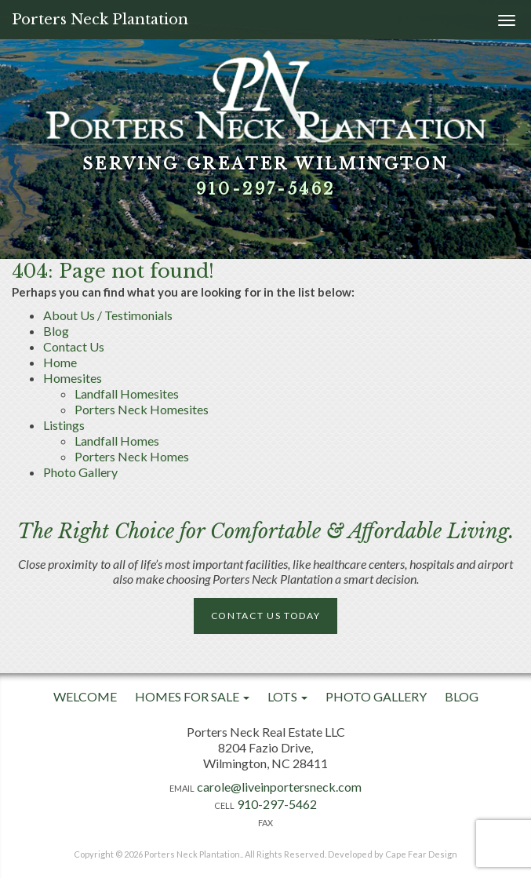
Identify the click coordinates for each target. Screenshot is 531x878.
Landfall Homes (117, 440)
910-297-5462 (266, 189)
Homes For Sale (192, 696)
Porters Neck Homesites (142, 409)
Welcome (85, 696)
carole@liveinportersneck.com (279, 786)
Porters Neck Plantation (100, 19)
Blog (56, 330)
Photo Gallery (80, 472)
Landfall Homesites (127, 393)
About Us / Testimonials (108, 315)
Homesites (72, 377)
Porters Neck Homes (132, 456)
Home (60, 362)
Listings (64, 424)
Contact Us (73, 346)
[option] (265, 129)
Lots (287, 696)
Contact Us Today (266, 615)
